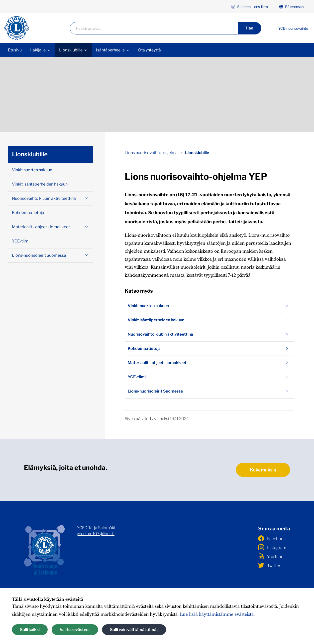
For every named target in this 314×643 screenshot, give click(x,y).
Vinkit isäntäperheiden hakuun (209, 320)
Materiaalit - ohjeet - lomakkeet (209, 363)
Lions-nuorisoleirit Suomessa (209, 391)
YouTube (270, 556)
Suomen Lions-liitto (249, 6)
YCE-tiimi (209, 377)
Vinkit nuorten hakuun (209, 306)
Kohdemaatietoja (209, 349)
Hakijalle (38, 50)
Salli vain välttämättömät (134, 629)
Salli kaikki (30, 629)
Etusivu (15, 50)
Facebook (272, 538)
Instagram (272, 547)
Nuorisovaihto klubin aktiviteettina (209, 334)
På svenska (291, 6)
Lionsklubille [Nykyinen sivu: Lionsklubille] (197, 152)
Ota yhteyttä (149, 50)
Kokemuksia (263, 469)
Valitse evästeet (75, 629)
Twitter (269, 565)
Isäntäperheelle (110, 50)
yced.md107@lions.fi (95, 533)
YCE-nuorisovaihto (293, 28)
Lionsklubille (71, 50)
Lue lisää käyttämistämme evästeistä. (217, 614)
